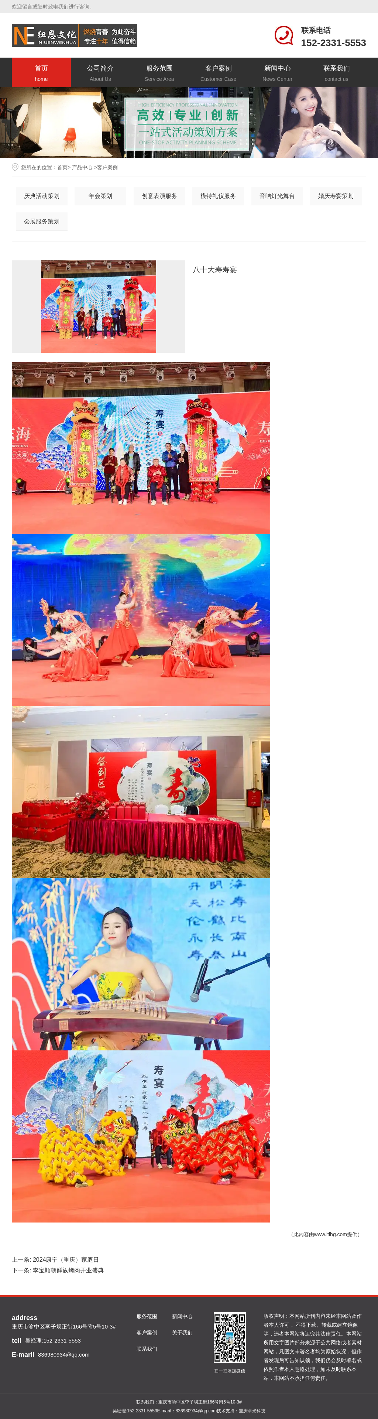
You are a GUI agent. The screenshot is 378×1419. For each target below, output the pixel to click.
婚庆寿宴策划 (336, 196)
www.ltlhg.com (330, 1234)
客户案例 (218, 74)
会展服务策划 (41, 221)
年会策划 (100, 196)
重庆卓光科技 (252, 1410)
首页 (41, 74)
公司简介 (100, 74)
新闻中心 (277, 74)
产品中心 (82, 167)
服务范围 (159, 74)
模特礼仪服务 (218, 196)
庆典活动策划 (41, 196)
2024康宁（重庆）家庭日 (66, 1259)
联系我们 (336, 74)
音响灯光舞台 (277, 196)
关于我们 (182, 1333)
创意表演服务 (159, 196)
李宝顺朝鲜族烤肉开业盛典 (68, 1270)
